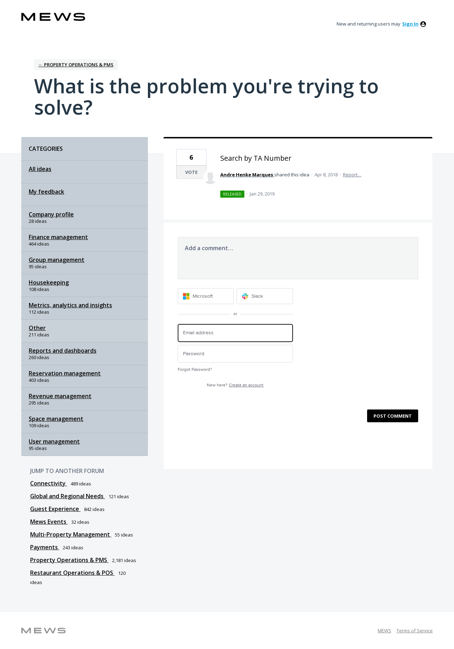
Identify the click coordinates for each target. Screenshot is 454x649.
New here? (235, 385)
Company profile (51, 214)
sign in (410, 24)
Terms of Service (415, 630)
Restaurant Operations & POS (72, 573)
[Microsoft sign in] (206, 296)
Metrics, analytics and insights (70, 305)
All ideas (40, 169)
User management (54, 441)
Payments (44, 547)
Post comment (392, 416)
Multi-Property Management (70, 534)
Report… (352, 174)
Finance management (58, 237)
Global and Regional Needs (67, 496)
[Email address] (235, 333)
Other (37, 328)
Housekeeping (49, 282)
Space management (56, 419)
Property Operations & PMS (69, 560)
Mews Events (49, 522)
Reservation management (65, 373)
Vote (191, 172)
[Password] (235, 354)
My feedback (46, 192)
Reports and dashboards (62, 350)
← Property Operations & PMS (76, 64)
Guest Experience (55, 509)
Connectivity (48, 483)
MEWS (384, 630)
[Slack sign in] (265, 296)
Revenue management (60, 396)
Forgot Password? (195, 369)
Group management (56, 260)
